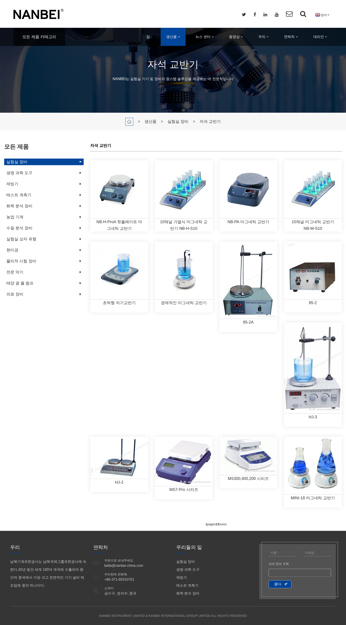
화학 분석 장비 (19, 206)
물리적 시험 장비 (21, 261)
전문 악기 (14, 272)
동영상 (236, 37)
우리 (263, 37)
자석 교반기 (210, 121)
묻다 (277, 584)
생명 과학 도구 (19, 173)
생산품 (173, 37)
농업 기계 (14, 217)
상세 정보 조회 (279, 563)
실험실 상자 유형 (21, 239)
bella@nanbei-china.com (123, 565)
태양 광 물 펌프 (20, 283)
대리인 (320, 37)
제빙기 (12, 184)
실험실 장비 (177, 121)
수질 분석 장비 (19, 228)
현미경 (12, 250)
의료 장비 (14, 294)
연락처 (291, 37)
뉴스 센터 (205, 37)
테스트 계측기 (18, 195)
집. (148, 37)
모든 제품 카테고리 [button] (39, 37)
